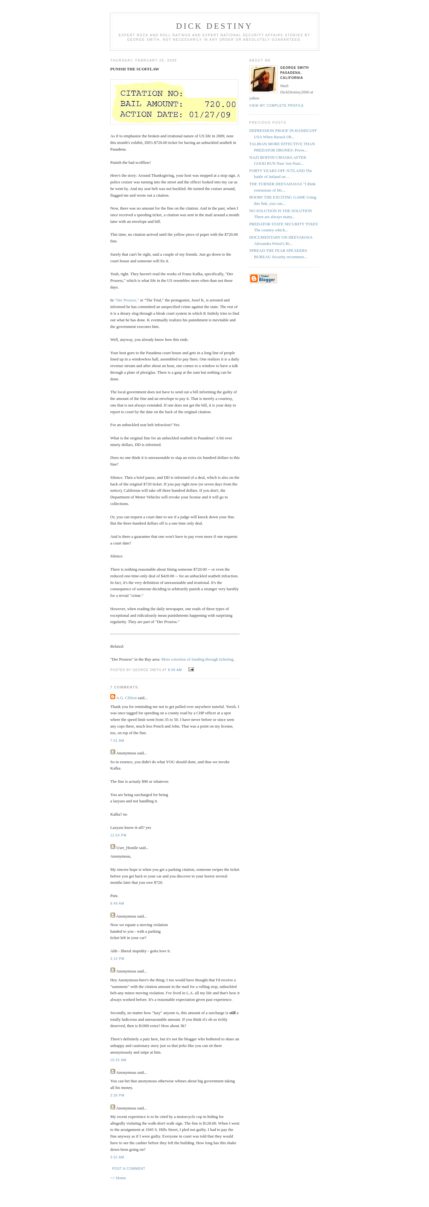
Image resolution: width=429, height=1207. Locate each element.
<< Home (118, 1177)
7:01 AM (117, 740)
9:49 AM (117, 903)
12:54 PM (118, 835)
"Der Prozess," (127, 300)
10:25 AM (118, 1060)
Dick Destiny (214, 26)
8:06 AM (175, 670)
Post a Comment (128, 1168)
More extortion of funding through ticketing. (198, 659)
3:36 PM (117, 1095)
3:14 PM (117, 958)
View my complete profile (276, 105)
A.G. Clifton (126, 697)
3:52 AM (117, 1157)
